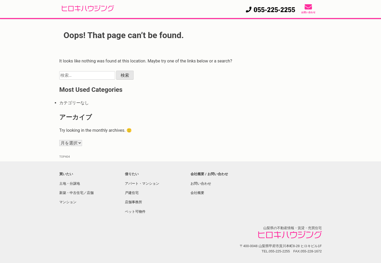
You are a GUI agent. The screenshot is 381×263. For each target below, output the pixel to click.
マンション (67, 202)
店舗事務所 (133, 202)
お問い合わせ (200, 183)
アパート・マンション (142, 183)
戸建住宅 (132, 193)
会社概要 (197, 193)
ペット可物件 (135, 212)
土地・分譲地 (69, 183)
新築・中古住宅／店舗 (76, 193)
